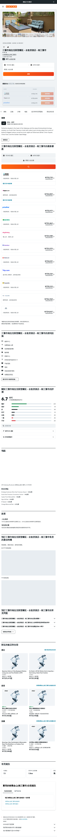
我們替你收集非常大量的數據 (29, 827)
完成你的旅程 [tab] (8, 791)
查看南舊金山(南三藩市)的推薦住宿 (46, 721)
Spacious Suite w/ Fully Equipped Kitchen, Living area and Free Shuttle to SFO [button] (14, 672)
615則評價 (12, 59)
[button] (53, 2)
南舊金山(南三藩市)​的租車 (12, 801)
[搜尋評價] (30, 426)
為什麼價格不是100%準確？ (29, 831)
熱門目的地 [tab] (18, 791)
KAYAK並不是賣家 (29, 824)
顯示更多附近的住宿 (50, 650)
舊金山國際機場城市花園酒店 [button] (37, 708)
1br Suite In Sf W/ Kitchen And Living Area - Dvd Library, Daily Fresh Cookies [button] (41, 672)
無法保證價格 (24, 819)
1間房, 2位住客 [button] (8, 69)
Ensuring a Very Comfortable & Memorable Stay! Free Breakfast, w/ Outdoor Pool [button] (14, 743)
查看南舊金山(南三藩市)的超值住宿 (46, 685)
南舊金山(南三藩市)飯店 (11, 804)
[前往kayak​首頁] (11, 7)
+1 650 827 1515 (7, 57)
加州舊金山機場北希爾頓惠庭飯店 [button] (38, 742)
